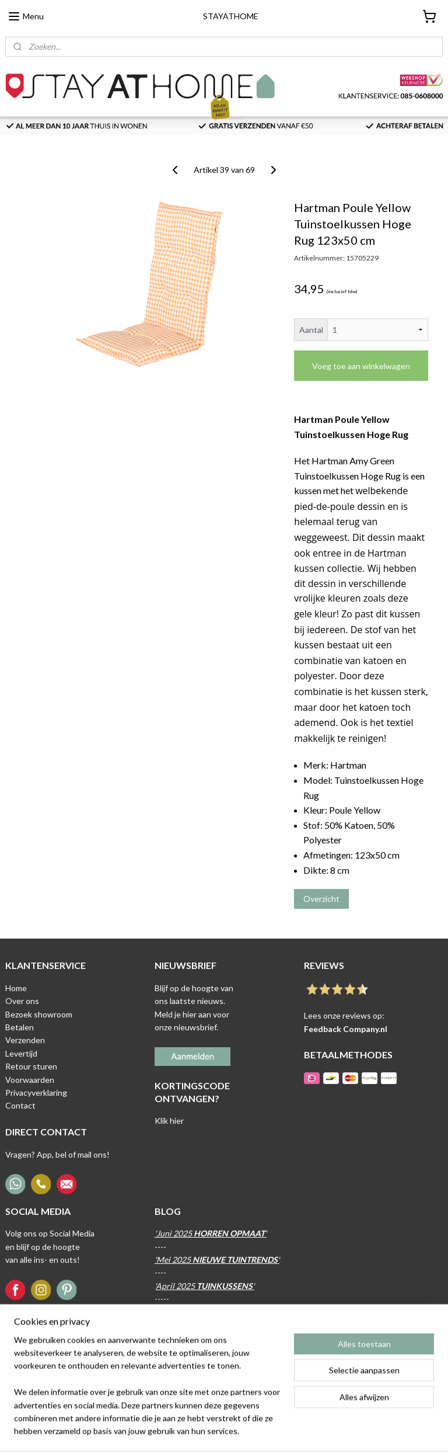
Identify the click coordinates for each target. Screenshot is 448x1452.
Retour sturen (31, 1066)
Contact (20, 1105)
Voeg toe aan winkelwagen (361, 366)
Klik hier (169, 1121)
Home (16, 988)
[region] (147, 1392)
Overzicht (321, 899)
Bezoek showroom (38, 1014)
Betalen (19, 1027)
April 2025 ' (205, 1286)
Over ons (22, 1001)
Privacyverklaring (36, 1092)
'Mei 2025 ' (217, 1260)
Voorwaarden (29, 1080)
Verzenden (25, 1040)
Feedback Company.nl (345, 1029)
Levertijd (21, 1053)
